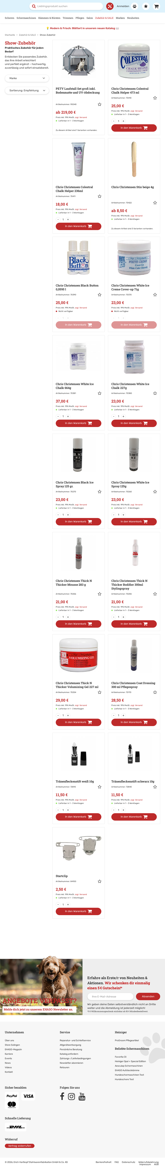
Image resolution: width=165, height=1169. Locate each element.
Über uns (9, 1040)
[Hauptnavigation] (82, 18)
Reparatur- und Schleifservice (75, 1040)
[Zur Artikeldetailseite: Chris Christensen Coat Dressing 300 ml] (134, 673)
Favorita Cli (120, 1056)
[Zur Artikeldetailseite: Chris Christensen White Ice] (134, 276)
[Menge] (118, 121)
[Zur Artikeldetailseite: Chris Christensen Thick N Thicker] (78, 573)
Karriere (9, 1054)
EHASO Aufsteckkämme (127, 1070)
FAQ (117, 1162)
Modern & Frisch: (61, 28)
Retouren (64, 1067)
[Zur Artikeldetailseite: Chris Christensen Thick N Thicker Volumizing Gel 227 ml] (78, 673)
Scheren (9, 17)
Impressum (145, 1164)
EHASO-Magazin (13, 1049)
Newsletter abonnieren (71, 1063)
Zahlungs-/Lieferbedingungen (75, 1058)
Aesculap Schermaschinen (129, 1065)
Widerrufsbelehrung (148, 1162)
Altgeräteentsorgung (70, 1045)
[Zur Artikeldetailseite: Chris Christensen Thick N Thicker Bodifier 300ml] (134, 573)
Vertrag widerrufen (19, 1145)
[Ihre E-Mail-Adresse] (110, 996)
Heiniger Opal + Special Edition (130, 1061)
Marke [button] (13, 78)
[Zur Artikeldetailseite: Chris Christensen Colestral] (134, 79)
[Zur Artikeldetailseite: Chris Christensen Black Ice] (78, 473)
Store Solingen (12, 1045)
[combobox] (66, 6)
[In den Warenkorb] (134, 128)
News (8, 1063)
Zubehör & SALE (104, 17)
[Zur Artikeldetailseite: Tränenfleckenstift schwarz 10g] (134, 770)
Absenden (148, 996)
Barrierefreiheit (103, 1162)
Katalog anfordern (69, 1054)
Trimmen (68, 17)
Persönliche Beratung (71, 1049)
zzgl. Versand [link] (81, 117)
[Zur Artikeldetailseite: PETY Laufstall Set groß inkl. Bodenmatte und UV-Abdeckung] (78, 83)
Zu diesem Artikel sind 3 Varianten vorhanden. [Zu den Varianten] (132, 228)
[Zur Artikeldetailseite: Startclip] (78, 865)
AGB (156, 1164)
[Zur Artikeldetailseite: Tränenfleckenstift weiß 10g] (78, 770)
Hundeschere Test (124, 1079)
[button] (99, 104)
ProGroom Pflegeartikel (127, 1040)
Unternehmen (14, 1032)
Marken (120, 17)
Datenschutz (128, 1162)
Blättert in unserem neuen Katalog (94, 28)
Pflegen (80, 17)
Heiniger (121, 1032)
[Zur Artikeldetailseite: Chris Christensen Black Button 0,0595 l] (78, 276)
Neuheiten (133, 17)
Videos (8, 1067)
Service (65, 1032)
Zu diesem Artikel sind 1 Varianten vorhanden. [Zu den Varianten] (76, 130)
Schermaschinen (26, 17)
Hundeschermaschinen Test (129, 1074)
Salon (90, 17)
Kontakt (9, 1072)
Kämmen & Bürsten (49, 17)
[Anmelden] (126, 6)
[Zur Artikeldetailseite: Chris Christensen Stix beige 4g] (134, 181)
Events (8, 1058)
